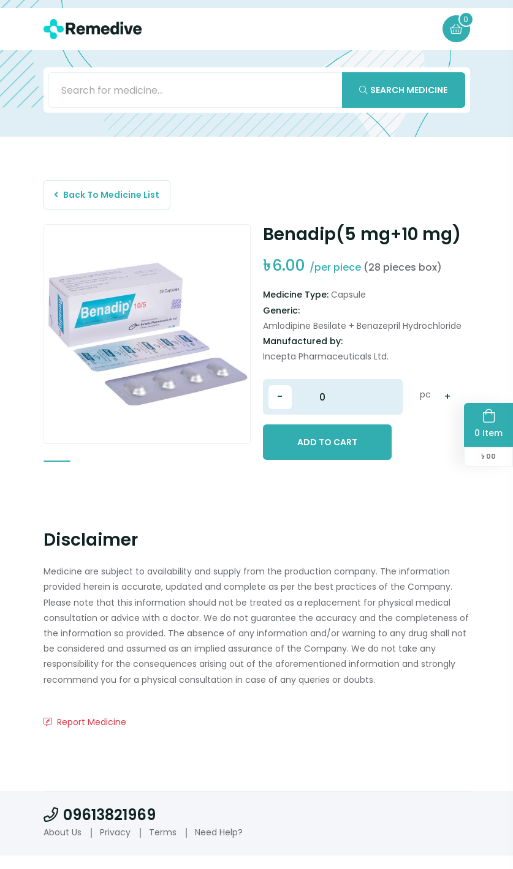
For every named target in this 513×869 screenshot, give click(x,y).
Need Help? (219, 846)
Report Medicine (85, 735)
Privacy (115, 846)
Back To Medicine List (109, 196)
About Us (63, 846)
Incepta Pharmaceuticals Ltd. (326, 360)
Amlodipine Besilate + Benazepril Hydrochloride (362, 329)
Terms (163, 846)
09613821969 (100, 828)
